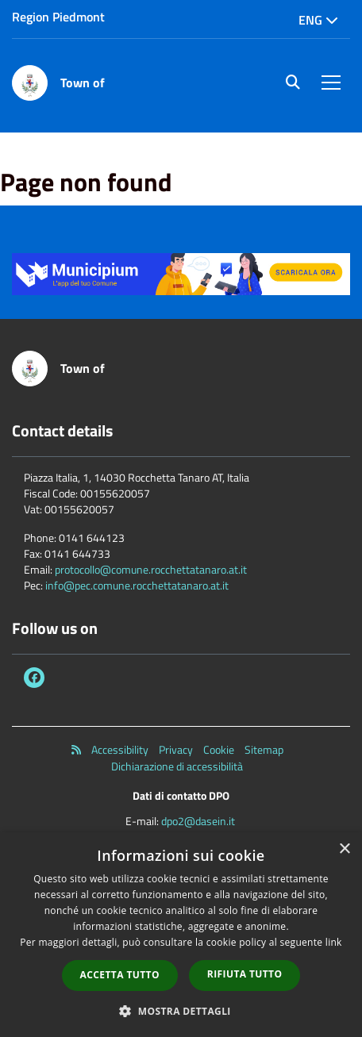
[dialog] (181, 934)
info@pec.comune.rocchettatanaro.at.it (137, 585)
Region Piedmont (58, 16)
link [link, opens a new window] (333, 942)
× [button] (344, 849)
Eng (318, 19)
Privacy (176, 750)
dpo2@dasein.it (198, 820)
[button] (181, 1010)
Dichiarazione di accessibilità (177, 766)
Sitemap (264, 750)
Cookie (218, 750)
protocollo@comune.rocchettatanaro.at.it (151, 569)
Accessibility (119, 750)
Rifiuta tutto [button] (245, 974)
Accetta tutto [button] (120, 974)
